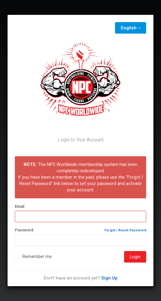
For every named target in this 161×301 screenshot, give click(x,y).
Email (19, 206)
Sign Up (109, 278)
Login (135, 256)
